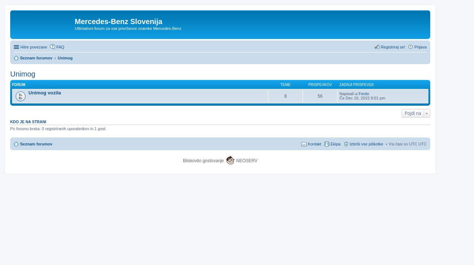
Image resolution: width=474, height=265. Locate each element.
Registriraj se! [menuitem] (393, 47)
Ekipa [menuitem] (335, 144)
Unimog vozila (44, 93)
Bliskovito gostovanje (204, 160)
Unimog (22, 74)
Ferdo (364, 93)
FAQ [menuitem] (60, 47)
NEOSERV (246, 160)
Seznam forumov (36, 144)
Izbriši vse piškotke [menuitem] (366, 144)
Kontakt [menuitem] (314, 144)
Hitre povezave (33, 47)
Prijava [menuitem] (420, 47)
